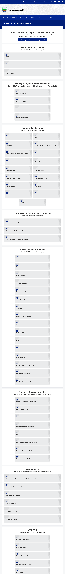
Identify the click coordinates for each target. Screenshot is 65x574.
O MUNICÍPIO (14, 17)
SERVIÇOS (33, 17)
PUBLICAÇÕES (49, 17)
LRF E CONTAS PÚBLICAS (41, 17)
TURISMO (27, 17)
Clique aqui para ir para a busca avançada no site (32, 40)
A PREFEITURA (8, 17)
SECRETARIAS (21, 17)
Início (4, 27)
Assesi (26, 571)
